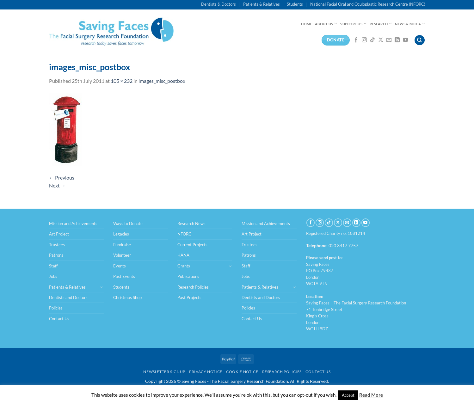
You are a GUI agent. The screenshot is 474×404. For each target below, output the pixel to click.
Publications (188, 276)
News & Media (410, 24)
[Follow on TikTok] (372, 40)
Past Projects (189, 297)
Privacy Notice (205, 371)
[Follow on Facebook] (356, 40)
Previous (61, 177)
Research (381, 24)
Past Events (124, 276)
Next (57, 185)
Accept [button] (348, 395)
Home (306, 24)
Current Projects (192, 244)
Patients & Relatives (261, 4)
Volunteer (122, 255)
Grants (183, 265)
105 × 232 (121, 81)
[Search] (420, 40)
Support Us (353, 24)
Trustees (57, 244)
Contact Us (59, 318)
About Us (326, 24)
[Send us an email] (388, 40)
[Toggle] (101, 287)
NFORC (184, 233)
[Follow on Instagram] (364, 40)
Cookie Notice (242, 371)
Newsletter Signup (164, 371)
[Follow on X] (380, 40)
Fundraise (122, 244)
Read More (371, 395)
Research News (191, 223)
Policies (56, 307)
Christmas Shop (127, 297)
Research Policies (193, 287)
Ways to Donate (128, 223)
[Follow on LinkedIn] (397, 40)
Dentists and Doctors (68, 297)
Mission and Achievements (73, 223)
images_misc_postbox (162, 81)
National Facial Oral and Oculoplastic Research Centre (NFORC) (367, 4)
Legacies (121, 233)
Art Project (59, 233)
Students (295, 4)
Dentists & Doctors (218, 4)
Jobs (53, 276)
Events (119, 265)
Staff (53, 265)
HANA (183, 255)
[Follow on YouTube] (405, 40)
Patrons (56, 255)
